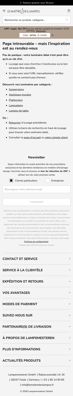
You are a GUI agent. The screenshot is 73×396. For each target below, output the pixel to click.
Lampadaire (16, 105)
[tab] (36, 258)
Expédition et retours (23, 281)
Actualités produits (22, 360)
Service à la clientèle (23, 270)
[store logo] (25, 10)
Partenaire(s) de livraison (27, 326)
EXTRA (35, 35)
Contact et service (20, 259)
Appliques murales (20, 94)
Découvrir (41, 30)
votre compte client (56, 137)
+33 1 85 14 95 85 (53, 379)
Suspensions (16, 89)
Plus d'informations (21, 349)
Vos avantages (16, 292)
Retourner (15, 122)
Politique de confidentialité (36, 241)
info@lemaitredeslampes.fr (37, 384)
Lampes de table (19, 110)
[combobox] (36, 20)
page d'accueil (32, 137)
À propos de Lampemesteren (29, 338)
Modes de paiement (20, 304)
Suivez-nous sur (17, 315)
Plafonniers (16, 100)
